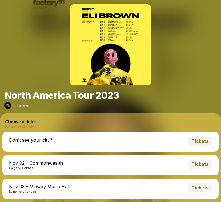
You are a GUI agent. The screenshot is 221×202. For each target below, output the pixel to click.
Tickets (200, 141)
